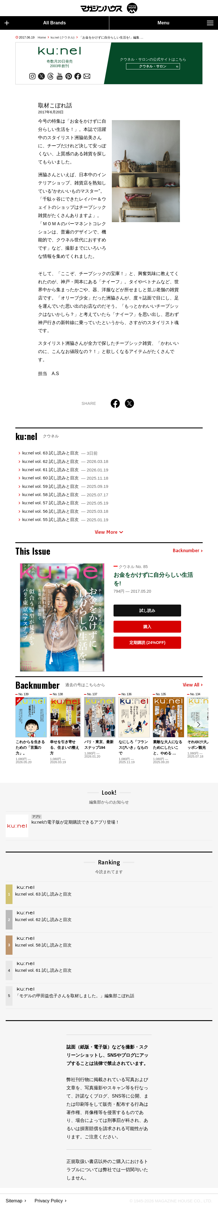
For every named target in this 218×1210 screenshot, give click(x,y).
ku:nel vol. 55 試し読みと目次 (65, 521)
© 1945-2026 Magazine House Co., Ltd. (167, 1203)
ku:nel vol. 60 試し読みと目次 (65, 480)
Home (42, 37)
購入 (147, 629)
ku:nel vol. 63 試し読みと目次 (59, 455)
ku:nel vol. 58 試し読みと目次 (65, 496)
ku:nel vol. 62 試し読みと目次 (65, 463)
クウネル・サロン (157, 67)
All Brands (35, 23)
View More (109, 534)
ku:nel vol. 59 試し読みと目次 (65, 488)
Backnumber (188, 553)
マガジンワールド (109, 8)
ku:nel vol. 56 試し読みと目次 (65, 513)
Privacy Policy (49, 1203)
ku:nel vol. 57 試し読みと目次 (65, 505)
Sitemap (14, 1203)
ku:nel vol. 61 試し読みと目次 (65, 471)
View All (193, 687)
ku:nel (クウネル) (63, 37)
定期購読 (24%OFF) (147, 645)
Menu (185, 23)
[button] (197, 728)
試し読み (147, 613)
